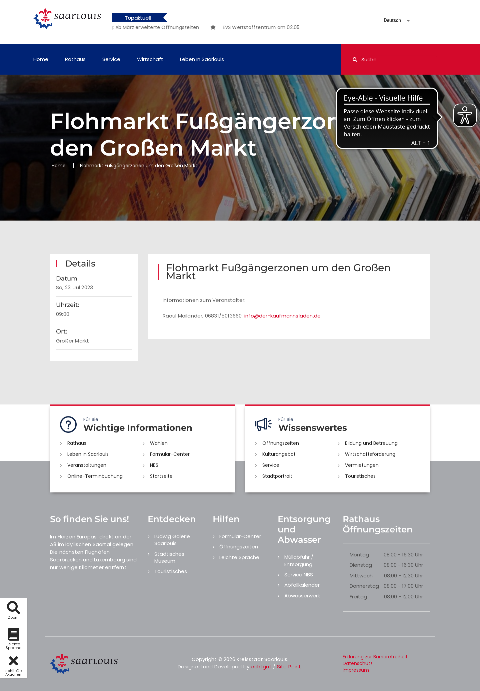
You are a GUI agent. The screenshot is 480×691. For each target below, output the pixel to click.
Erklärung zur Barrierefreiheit (375, 656)
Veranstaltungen (86, 465)
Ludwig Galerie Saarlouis (172, 540)
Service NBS (298, 574)
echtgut (261, 666)
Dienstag (361, 564)
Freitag (358, 596)
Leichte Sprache (239, 557)
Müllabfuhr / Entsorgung (298, 560)
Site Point (289, 666)
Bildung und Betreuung (371, 443)
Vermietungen (362, 465)
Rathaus (75, 59)
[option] (154, 27)
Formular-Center (170, 454)
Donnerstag (364, 585)
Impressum (356, 670)
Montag (359, 554)
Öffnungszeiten (280, 443)
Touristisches (360, 476)
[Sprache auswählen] (389, 20)
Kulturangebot (279, 454)
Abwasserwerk (302, 595)
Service (111, 59)
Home (40, 59)
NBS (154, 465)
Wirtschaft (150, 59)
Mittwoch (361, 575)
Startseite (161, 476)
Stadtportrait (277, 476)
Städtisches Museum (169, 557)
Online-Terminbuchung (95, 476)
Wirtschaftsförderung (370, 454)
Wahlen (159, 443)
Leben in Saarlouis (202, 59)
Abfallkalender (302, 584)
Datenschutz (358, 663)
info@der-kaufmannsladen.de (282, 315)
